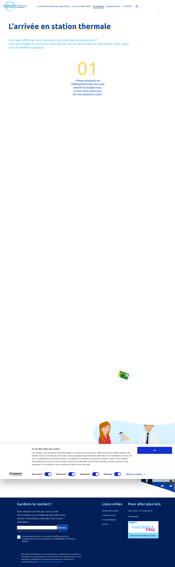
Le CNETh (127, 6)
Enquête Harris (113, 6)
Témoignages (133, 516)
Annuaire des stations (110, 511)
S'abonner (61, 528)
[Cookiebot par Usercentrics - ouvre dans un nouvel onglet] (15, 562)
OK (154, 538)
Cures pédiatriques (109, 520)
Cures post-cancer (109, 515)
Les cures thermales (81, 6)
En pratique (98, 6)
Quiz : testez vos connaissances (140, 511)
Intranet (105, 524)
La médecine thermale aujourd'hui (53, 6)
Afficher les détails (134, 562)
